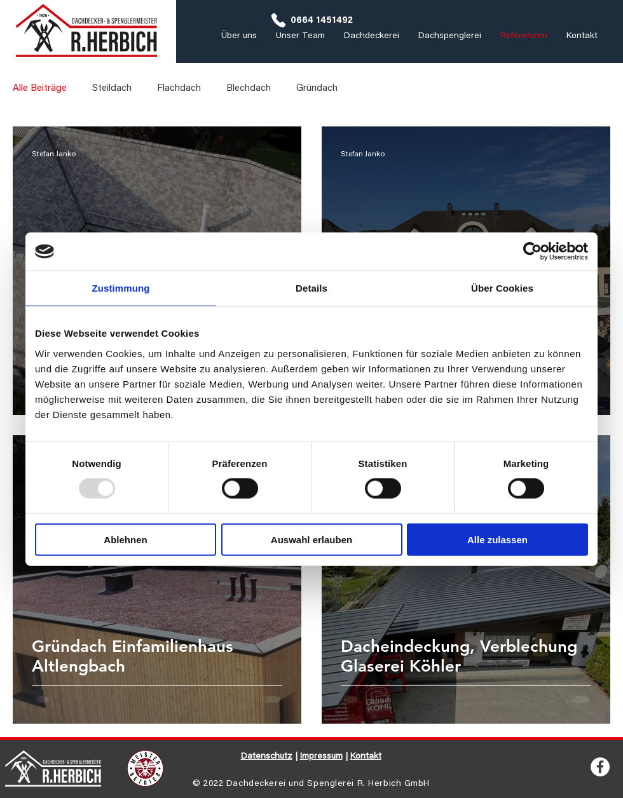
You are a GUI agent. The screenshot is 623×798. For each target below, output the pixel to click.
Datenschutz (266, 756)
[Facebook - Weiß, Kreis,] (600, 766)
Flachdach (179, 88)
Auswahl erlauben (311, 539)
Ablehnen (125, 539)
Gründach (317, 88)
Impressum (321, 756)
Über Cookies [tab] (502, 288)
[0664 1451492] (311, 20)
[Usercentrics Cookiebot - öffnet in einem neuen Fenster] (532, 251)
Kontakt (365, 756)
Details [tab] (311, 288)
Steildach (112, 88)
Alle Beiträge (40, 88)
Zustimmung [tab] (121, 288)
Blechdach (248, 88)
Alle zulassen (497, 539)
